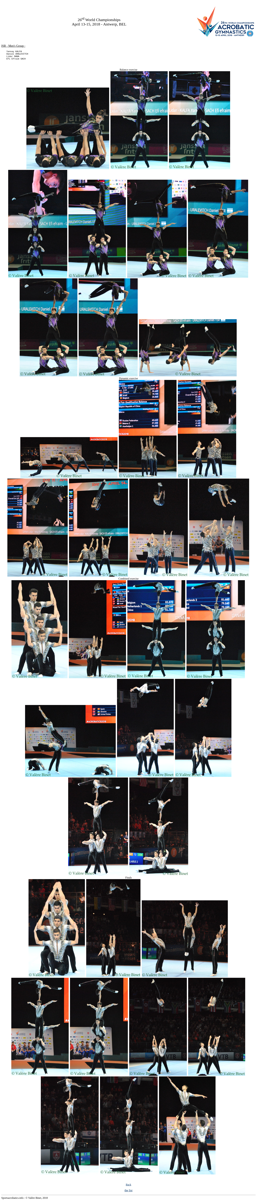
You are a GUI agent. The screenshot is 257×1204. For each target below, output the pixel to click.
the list (129, 1192)
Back (128, 1186)
